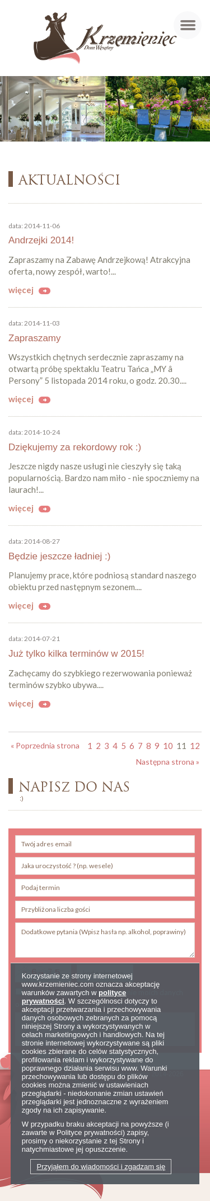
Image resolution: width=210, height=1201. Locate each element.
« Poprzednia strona (45, 745)
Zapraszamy (34, 338)
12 (195, 746)
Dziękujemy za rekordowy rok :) (74, 447)
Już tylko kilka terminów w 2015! (76, 653)
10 (168, 746)
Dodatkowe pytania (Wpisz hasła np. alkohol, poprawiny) (105, 940)
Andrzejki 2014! (41, 240)
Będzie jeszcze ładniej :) (59, 556)
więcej (21, 290)
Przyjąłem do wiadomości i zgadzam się (100, 1166)
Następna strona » (167, 761)
